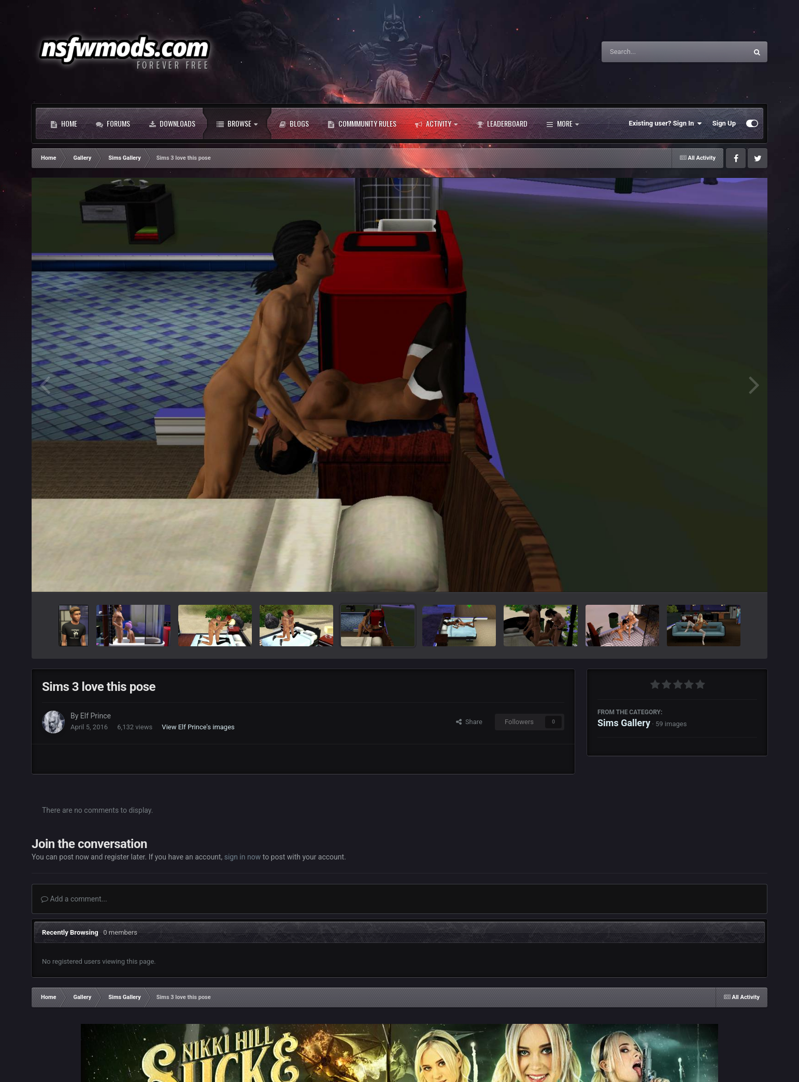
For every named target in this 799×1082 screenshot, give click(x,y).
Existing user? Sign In (665, 123)
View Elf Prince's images (198, 727)
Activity (436, 123)
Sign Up (724, 123)
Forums (113, 123)
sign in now (242, 857)
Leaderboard (502, 123)
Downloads (172, 123)
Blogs (293, 123)
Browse (237, 123)
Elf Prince (95, 716)
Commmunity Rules (362, 123)
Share (469, 722)
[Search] (648, 51)
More (562, 123)
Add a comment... (74, 899)
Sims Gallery (623, 722)
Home (64, 123)
